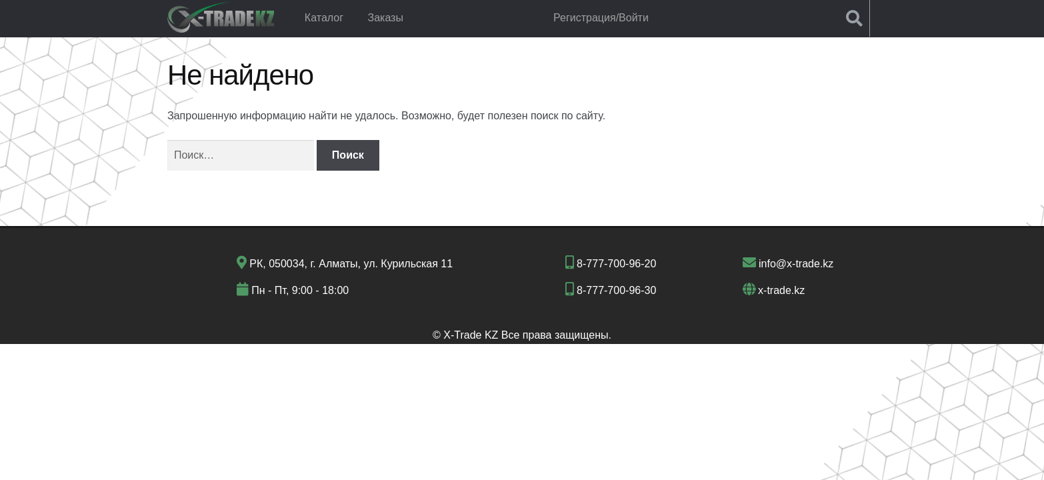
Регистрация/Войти (601, 17)
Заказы (385, 17)
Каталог (324, 17)
